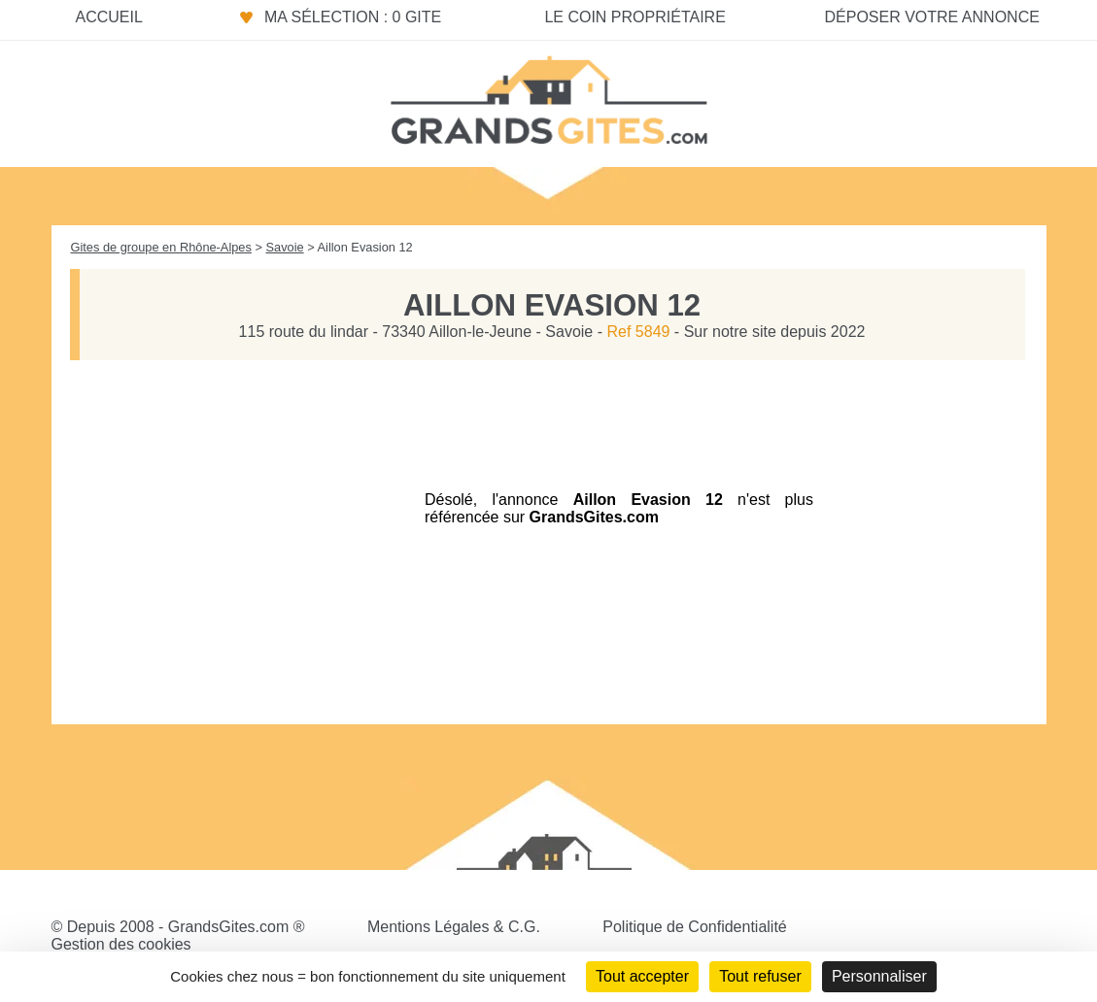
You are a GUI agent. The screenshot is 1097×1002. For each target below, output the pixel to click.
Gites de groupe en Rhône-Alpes (161, 247)
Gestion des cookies (121, 944)
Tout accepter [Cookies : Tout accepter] (642, 976)
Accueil (109, 17)
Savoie (284, 247)
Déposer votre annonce (931, 17)
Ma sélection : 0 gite (352, 17)
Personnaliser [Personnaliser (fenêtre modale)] (879, 976)
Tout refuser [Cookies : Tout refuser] (760, 976)
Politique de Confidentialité (694, 926)
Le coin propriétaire (634, 17)
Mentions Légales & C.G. (453, 926)
